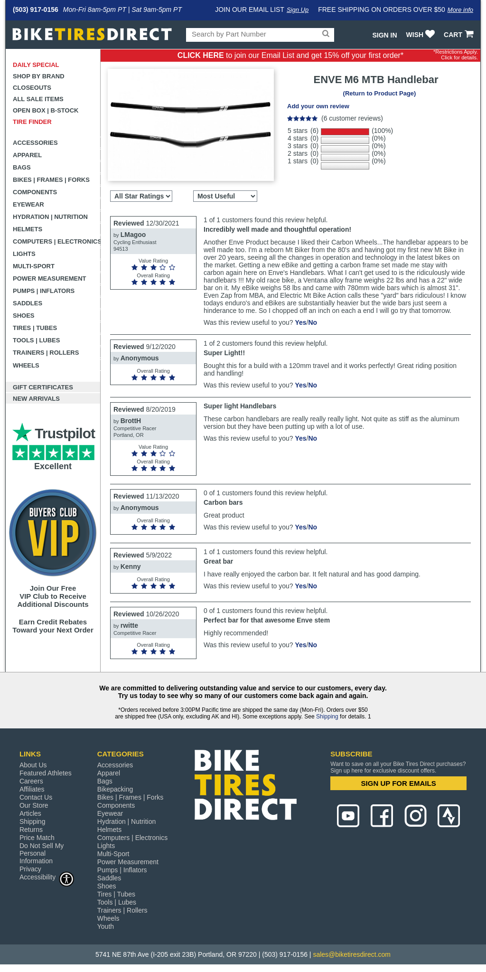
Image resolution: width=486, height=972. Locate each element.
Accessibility (47, 877)
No (312, 322)
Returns (31, 829)
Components (35, 192)
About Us (33, 765)
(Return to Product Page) (379, 93)
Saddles (27, 303)
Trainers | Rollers (46, 352)
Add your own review (318, 106)
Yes (300, 322)
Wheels (26, 365)
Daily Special (36, 64)
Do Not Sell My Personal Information (41, 853)
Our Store (33, 805)
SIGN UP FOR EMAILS (398, 783)
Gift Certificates (43, 387)
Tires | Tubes (35, 327)
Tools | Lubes (36, 340)
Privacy (30, 869)
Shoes (24, 315)
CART (460, 34)
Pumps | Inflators (44, 290)
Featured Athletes (45, 773)
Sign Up (297, 9)
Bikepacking (115, 789)
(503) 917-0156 (35, 9)
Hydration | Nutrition (50, 216)
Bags (22, 167)
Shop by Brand (39, 76)
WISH (421, 34)
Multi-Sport (34, 266)
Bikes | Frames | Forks (51, 179)
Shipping (327, 716)
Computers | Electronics (57, 241)
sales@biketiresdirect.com (352, 954)
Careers (31, 781)
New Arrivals (36, 398)
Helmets (27, 229)
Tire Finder (32, 121)
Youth (105, 926)
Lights (24, 253)
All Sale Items (38, 99)
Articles (30, 813)
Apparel (27, 155)
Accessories (35, 142)
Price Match (37, 837)
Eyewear (28, 204)
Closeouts (32, 87)
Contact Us (35, 797)
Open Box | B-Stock (45, 110)
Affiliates (32, 789)
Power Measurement (49, 278)
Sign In (384, 35)
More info (460, 9)
